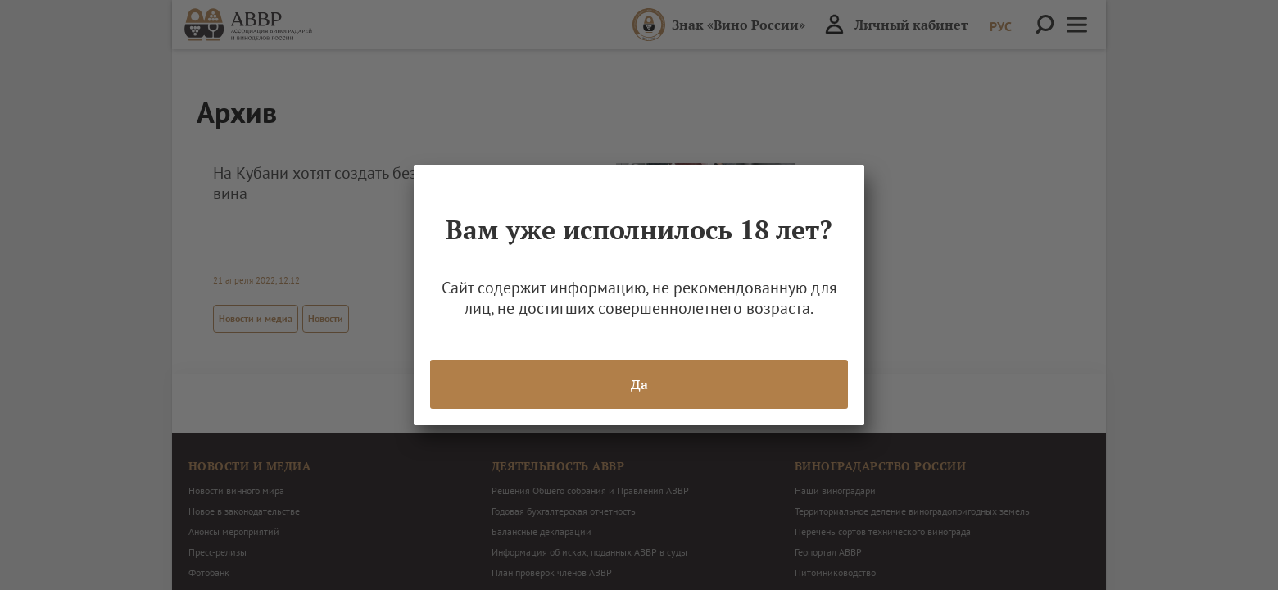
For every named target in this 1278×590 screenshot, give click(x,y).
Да (639, 384)
